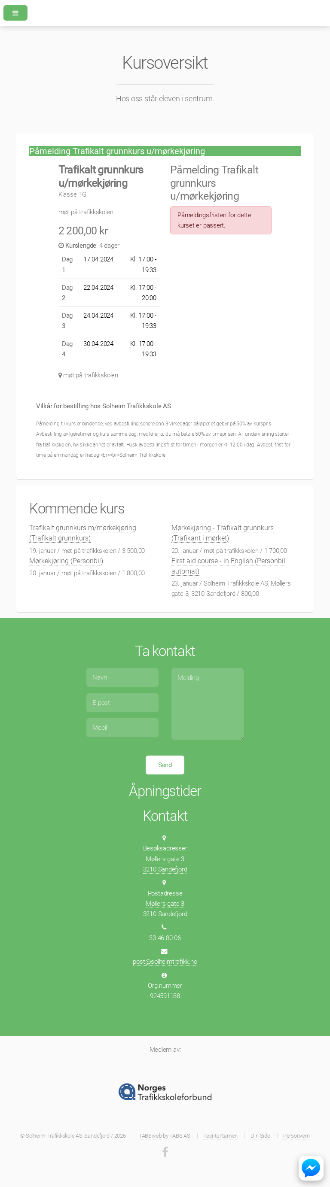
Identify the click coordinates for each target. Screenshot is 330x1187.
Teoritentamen (220, 1135)
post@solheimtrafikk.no (165, 961)
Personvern (296, 1135)
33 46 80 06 (165, 938)
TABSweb (150, 1135)
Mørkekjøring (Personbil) (66, 561)
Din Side (260, 1135)
